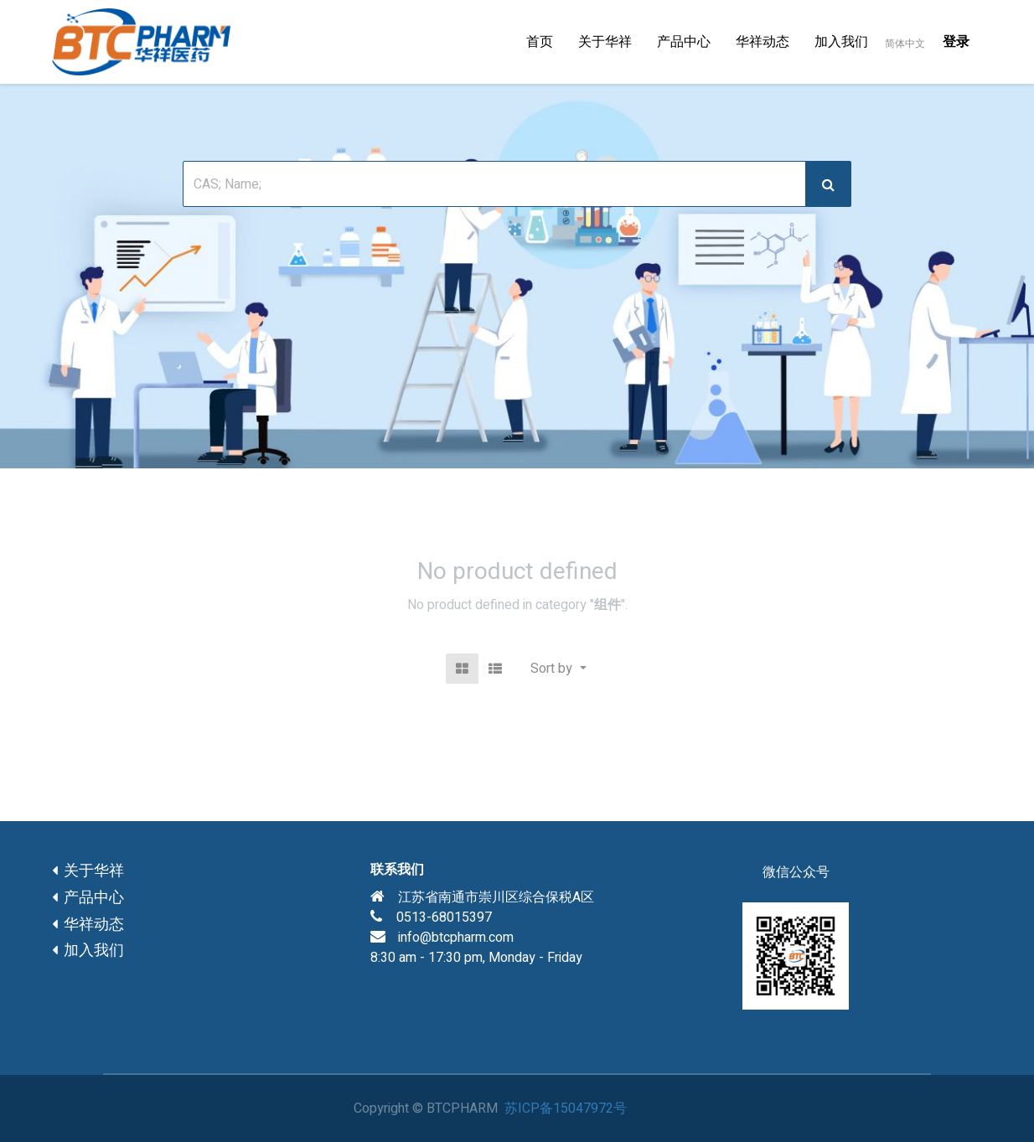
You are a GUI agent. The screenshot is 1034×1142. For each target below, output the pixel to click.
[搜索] (828, 184)
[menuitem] (540, 42)
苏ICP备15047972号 (565, 1108)
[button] (558, 669)
